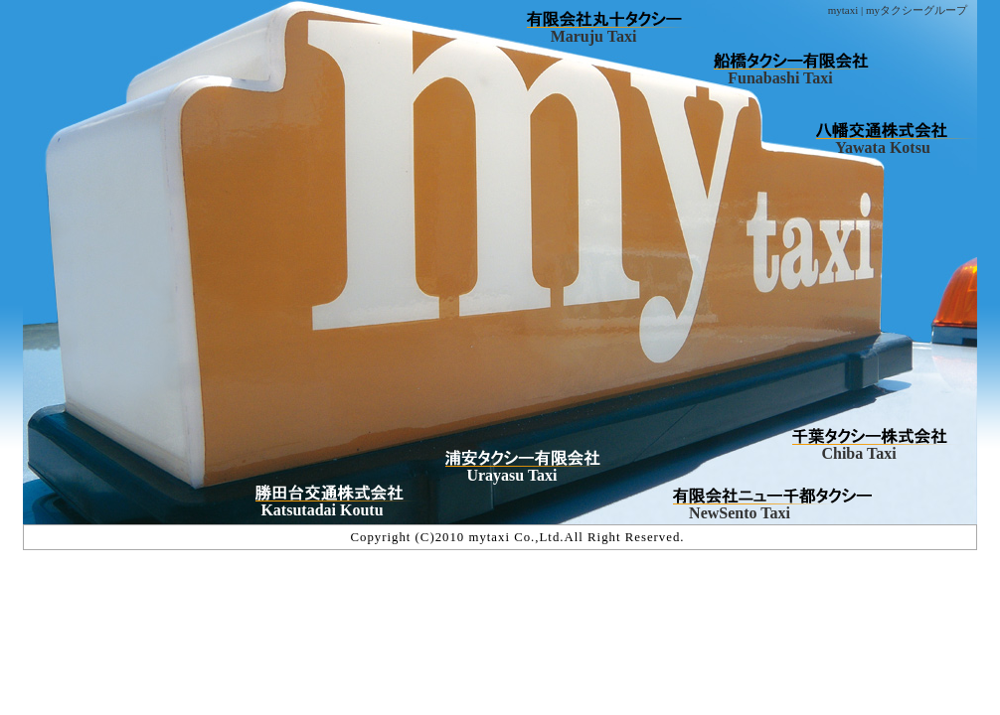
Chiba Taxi (858, 453)
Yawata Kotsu (882, 147)
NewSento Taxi (739, 512)
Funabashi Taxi (780, 78)
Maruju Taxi (594, 36)
